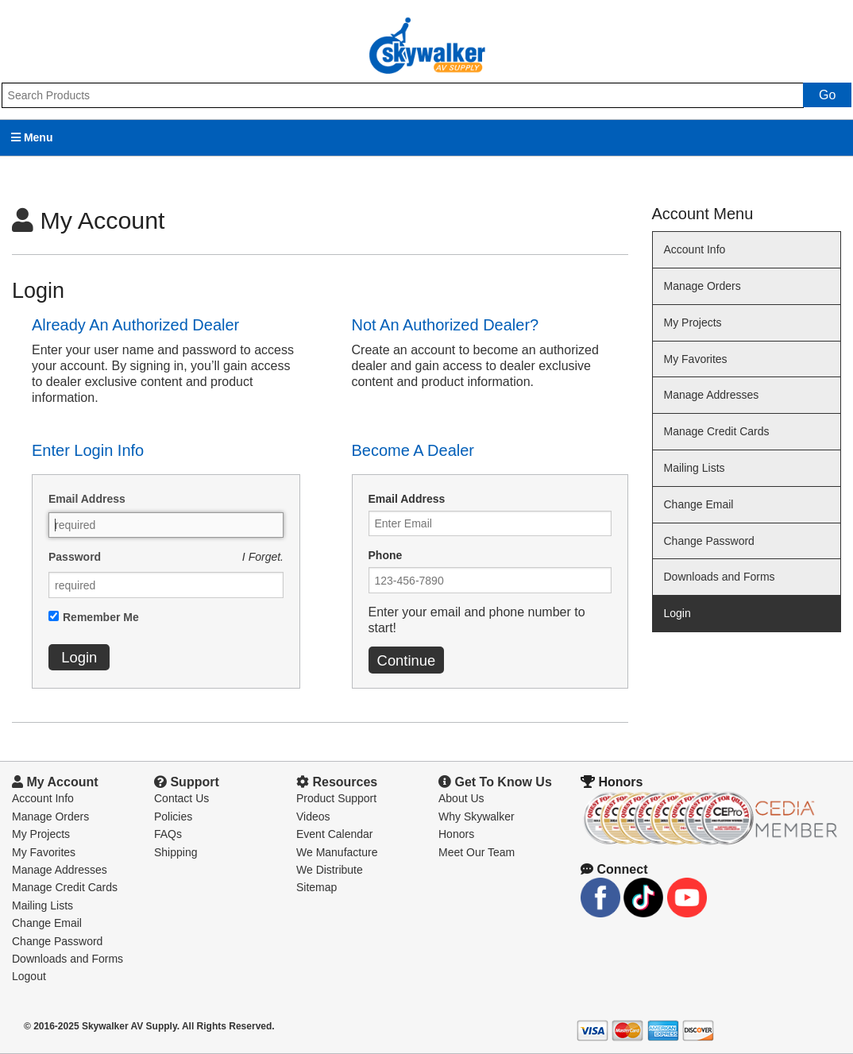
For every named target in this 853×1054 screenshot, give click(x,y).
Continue (406, 660)
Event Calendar (334, 834)
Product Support (336, 798)
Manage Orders (702, 286)
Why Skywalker (476, 816)
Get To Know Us (495, 782)
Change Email (699, 504)
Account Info (695, 249)
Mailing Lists (694, 467)
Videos (313, 816)
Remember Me (101, 617)
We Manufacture (336, 852)
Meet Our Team (476, 852)
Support (186, 782)
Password (74, 556)
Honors (456, 834)
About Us (461, 798)
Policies (173, 816)
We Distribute (329, 869)
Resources (336, 782)
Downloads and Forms (719, 576)
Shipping (176, 852)
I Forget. (263, 556)
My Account (55, 782)
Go (827, 95)
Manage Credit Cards (717, 431)
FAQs (168, 834)
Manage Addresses (711, 394)
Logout (29, 976)
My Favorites (696, 359)
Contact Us (181, 798)
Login (79, 657)
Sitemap (316, 887)
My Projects (693, 322)
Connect (614, 869)
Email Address (86, 498)
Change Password (709, 541)
